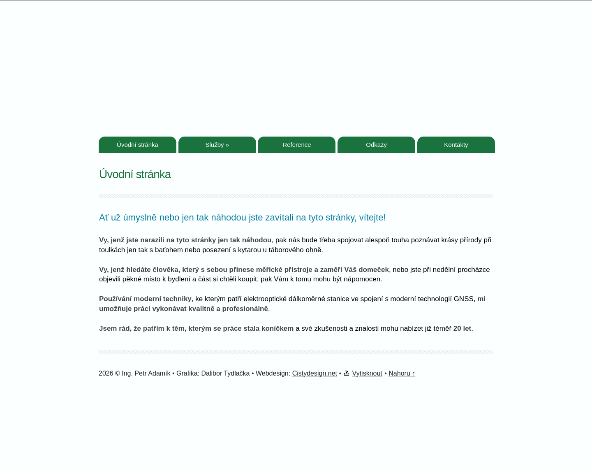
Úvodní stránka (137, 144)
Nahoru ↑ (401, 373)
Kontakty (456, 144)
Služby (217, 144)
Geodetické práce (177, 39)
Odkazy (376, 144)
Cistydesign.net (314, 373)
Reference (296, 144)
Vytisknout (367, 373)
